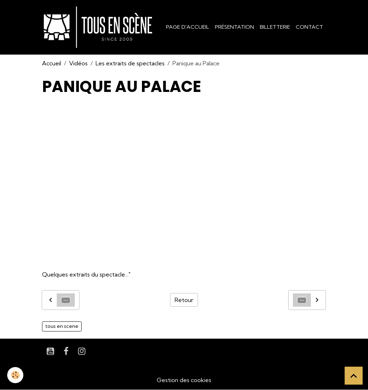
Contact (309, 27)
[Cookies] (15, 375)
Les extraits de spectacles (130, 63)
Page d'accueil (187, 27)
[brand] (99, 27)
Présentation (234, 27)
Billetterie (275, 27)
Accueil (51, 63)
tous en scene (61, 326)
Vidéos (78, 63)
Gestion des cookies (184, 380)
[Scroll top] (354, 376)
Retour (184, 299)
